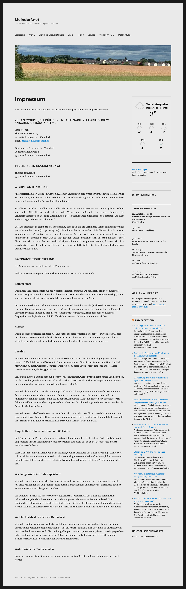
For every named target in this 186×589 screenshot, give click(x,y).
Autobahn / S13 (106, 35)
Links (70, 35)
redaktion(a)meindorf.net (35, 140)
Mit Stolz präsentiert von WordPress (55, 577)
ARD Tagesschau (146, 320)
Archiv (32, 35)
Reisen (80, 35)
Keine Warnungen (139, 169)
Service (91, 35)
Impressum (124, 35)
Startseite (20, 35)
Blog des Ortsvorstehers (51, 35)
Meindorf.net (27, 19)
